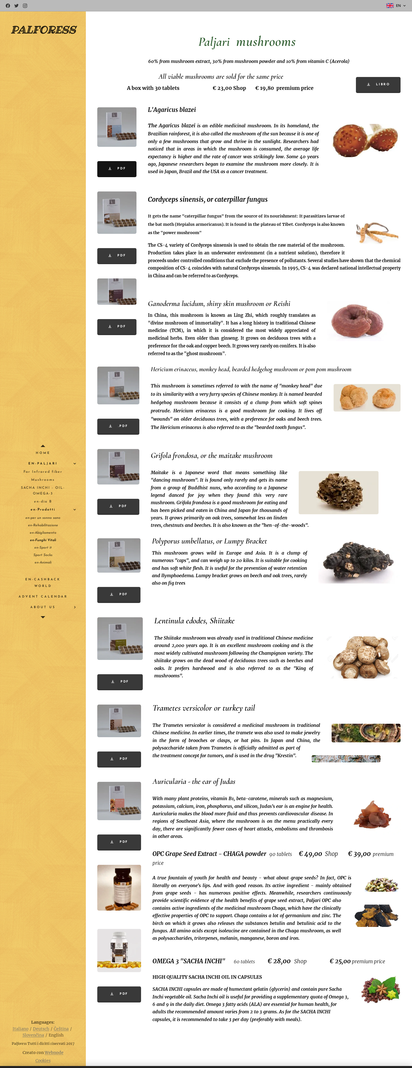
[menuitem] (43, 453)
